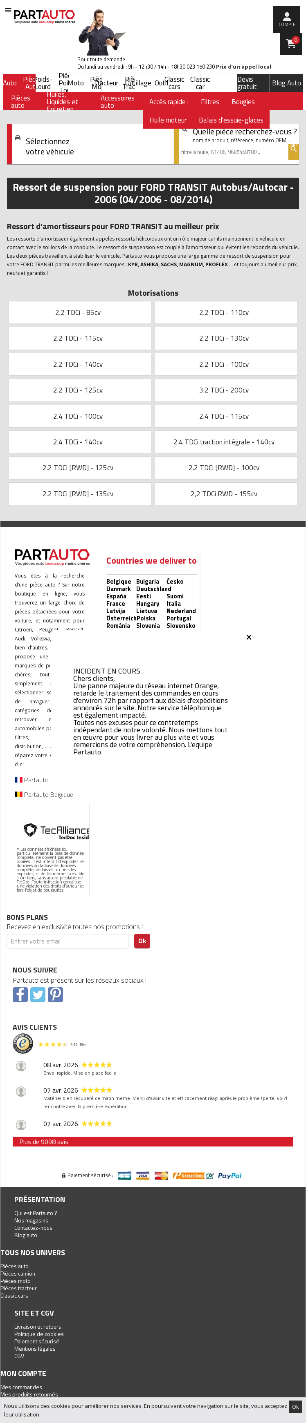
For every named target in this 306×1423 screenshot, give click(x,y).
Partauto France (41, 780)
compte (287, 24)
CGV (19, 1356)
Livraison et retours (37, 1326)
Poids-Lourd (42, 83)
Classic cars (14, 1295)
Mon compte (23, 1373)
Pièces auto (14, 1266)
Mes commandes (21, 1387)
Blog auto (25, 1235)
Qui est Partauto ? (35, 1213)
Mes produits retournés (29, 1394)
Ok (295, 1406)
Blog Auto (286, 83)
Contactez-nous (33, 1227)
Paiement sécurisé (36, 1341)
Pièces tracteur (18, 1288)
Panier (296, 40)
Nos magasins (31, 1220)
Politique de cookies (39, 1333)
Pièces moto (15, 1280)
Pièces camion (17, 1273)
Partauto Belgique (44, 794)
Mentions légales (35, 1348)
